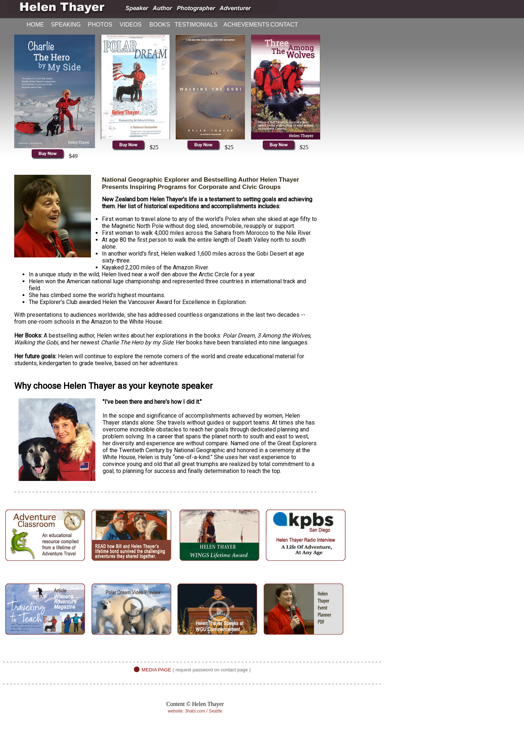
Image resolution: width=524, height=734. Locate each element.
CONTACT (284, 24)
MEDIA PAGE (156, 669)
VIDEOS (131, 24)
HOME (35, 24)
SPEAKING (66, 24)
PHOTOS (100, 24)
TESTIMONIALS (196, 24)
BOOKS (160, 24)
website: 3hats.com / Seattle (195, 711)
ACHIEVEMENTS (242, 24)
